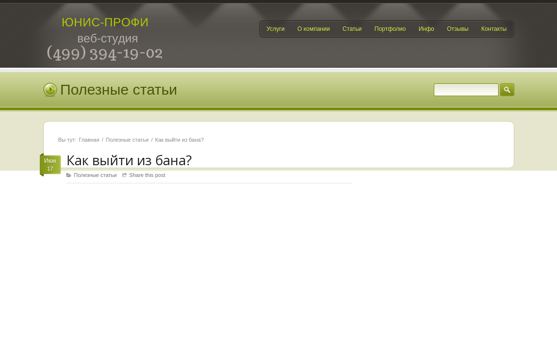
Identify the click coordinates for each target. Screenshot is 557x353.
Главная (89, 140)
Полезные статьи (127, 140)
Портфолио (390, 28)
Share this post (147, 175)
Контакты (494, 28)
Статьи (352, 28)
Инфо (426, 28)
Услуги (275, 28)
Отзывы (458, 28)
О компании (313, 28)
